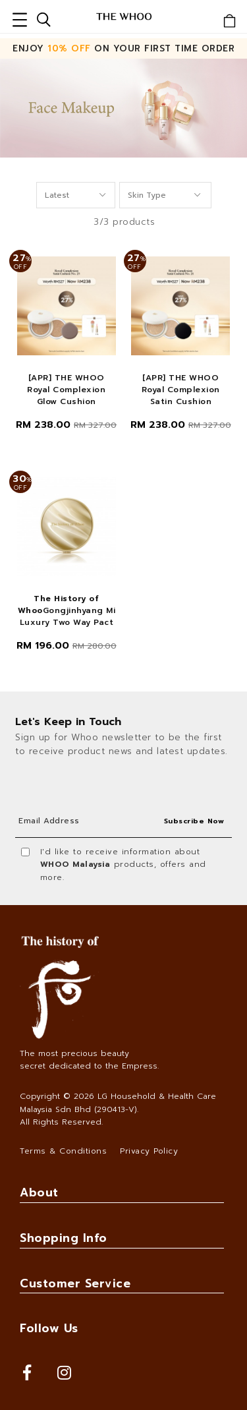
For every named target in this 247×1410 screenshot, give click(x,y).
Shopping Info (63, 1238)
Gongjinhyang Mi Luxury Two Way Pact (67, 610)
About (39, 1192)
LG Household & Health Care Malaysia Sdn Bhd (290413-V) (118, 1102)
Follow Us (49, 1328)
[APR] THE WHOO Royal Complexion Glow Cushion (66, 389)
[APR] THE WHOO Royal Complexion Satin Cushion (181, 389)
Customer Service (75, 1283)
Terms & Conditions (63, 1151)
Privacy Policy (149, 1151)
